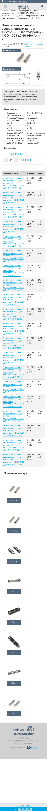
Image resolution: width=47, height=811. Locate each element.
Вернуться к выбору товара (33, 45)
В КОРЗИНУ (26, 160)
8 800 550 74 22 (25, 809)
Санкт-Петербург (20, 1)
